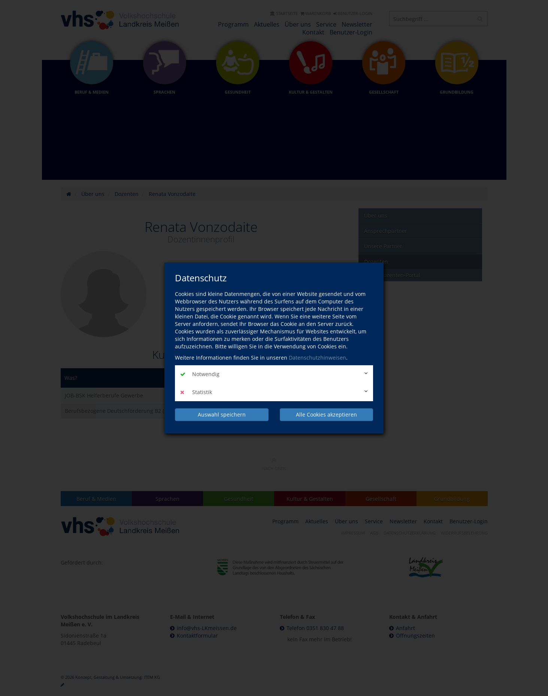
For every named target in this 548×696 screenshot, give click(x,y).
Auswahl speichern (222, 414)
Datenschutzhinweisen (317, 357)
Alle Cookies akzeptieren (326, 414)
